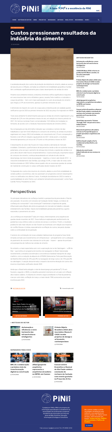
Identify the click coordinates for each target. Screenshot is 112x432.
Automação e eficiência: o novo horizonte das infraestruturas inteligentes (29, 332)
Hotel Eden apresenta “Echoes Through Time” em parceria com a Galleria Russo (88, 122)
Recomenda (79, 20)
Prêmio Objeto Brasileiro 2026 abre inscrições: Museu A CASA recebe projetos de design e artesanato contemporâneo (63, 334)
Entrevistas (17, 355)
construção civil (68, 288)
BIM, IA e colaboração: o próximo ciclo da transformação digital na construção (19, 368)
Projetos (42, 20)
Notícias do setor (24, 20)
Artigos (60, 20)
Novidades (51, 20)
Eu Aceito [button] (89, 425)
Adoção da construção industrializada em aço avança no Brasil (88, 152)
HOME (14, 20)
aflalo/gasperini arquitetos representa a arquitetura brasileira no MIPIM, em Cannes (41, 369)
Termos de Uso (94, 418)
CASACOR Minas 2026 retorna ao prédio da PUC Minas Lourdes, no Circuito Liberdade (87, 72)
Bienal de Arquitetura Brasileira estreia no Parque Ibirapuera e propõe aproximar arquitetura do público (88, 133)
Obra (35, 20)
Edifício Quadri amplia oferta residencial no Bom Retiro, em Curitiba (86, 143)
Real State (69, 20)
